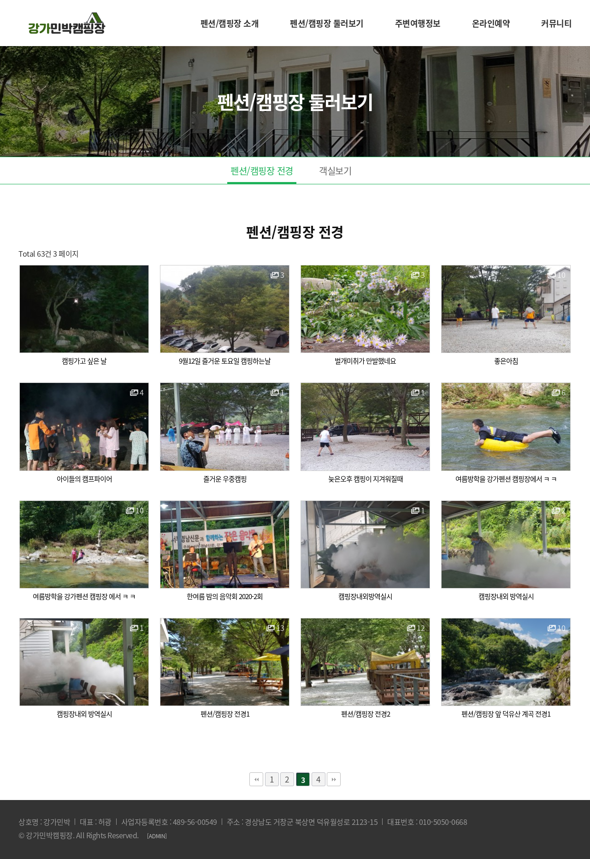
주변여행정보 (418, 23)
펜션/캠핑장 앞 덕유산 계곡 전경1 (505, 714)
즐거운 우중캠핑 (225, 479)
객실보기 (335, 170)
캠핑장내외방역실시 (365, 596)
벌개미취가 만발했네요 (365, 361)
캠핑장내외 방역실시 (506, 596)
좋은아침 (506, 361)
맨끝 (334, 779)
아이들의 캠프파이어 (84, 479)
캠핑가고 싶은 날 (84, 361)
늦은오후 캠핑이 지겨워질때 (365, 479)
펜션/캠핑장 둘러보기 (327, 23)
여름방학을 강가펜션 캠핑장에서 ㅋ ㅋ (506, 479)
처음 (256, 779)
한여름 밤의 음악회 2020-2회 (225, 596)
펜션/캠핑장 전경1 (225, 714)
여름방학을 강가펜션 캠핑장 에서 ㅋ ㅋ (84, 596)
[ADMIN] (157, 836)
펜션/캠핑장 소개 (230, 23)
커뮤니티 (556, 23)
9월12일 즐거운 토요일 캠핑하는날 (225, 361)
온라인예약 (491, 23)
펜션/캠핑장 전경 (261, 170)
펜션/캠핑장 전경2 (365, 714)
